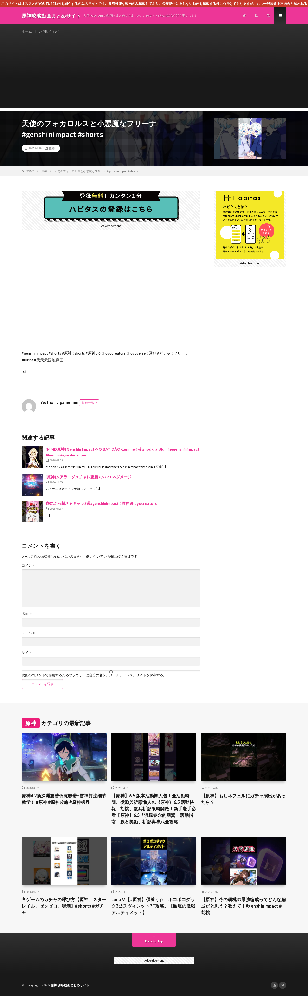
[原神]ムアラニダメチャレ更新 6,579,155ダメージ (88, 477)
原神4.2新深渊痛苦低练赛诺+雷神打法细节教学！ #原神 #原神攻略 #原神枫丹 (64, 799)
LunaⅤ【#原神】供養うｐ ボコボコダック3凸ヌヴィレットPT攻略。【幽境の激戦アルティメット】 (153, 906)
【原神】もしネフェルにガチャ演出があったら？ (243, 799)
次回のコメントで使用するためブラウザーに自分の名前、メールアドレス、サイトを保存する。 (94, 675)
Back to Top (154, 941)
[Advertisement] (154, 74)
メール (29, 633)
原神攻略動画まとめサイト (70, 985)
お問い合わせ (49, 31)
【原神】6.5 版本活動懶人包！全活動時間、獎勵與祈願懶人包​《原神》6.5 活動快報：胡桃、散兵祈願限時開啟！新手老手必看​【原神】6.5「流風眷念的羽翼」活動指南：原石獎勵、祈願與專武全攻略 (153, 808)
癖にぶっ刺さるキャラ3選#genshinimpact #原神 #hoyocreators (101, 503)
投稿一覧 (88, 403)
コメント (28, 565)
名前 (27, 613)
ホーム (27, 31)
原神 (52, 148)
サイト (27, 652)
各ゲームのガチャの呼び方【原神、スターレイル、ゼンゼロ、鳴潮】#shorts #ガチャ (64, 906)
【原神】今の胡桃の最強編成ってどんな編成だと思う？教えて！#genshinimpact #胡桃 (243, 906)
